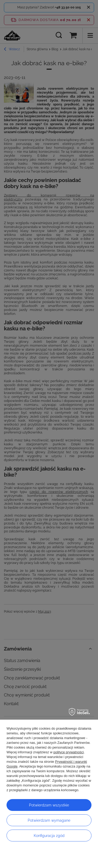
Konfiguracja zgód (49, 836)
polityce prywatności (68, 752)
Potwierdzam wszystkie (49, 805)
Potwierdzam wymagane (49, 820)
